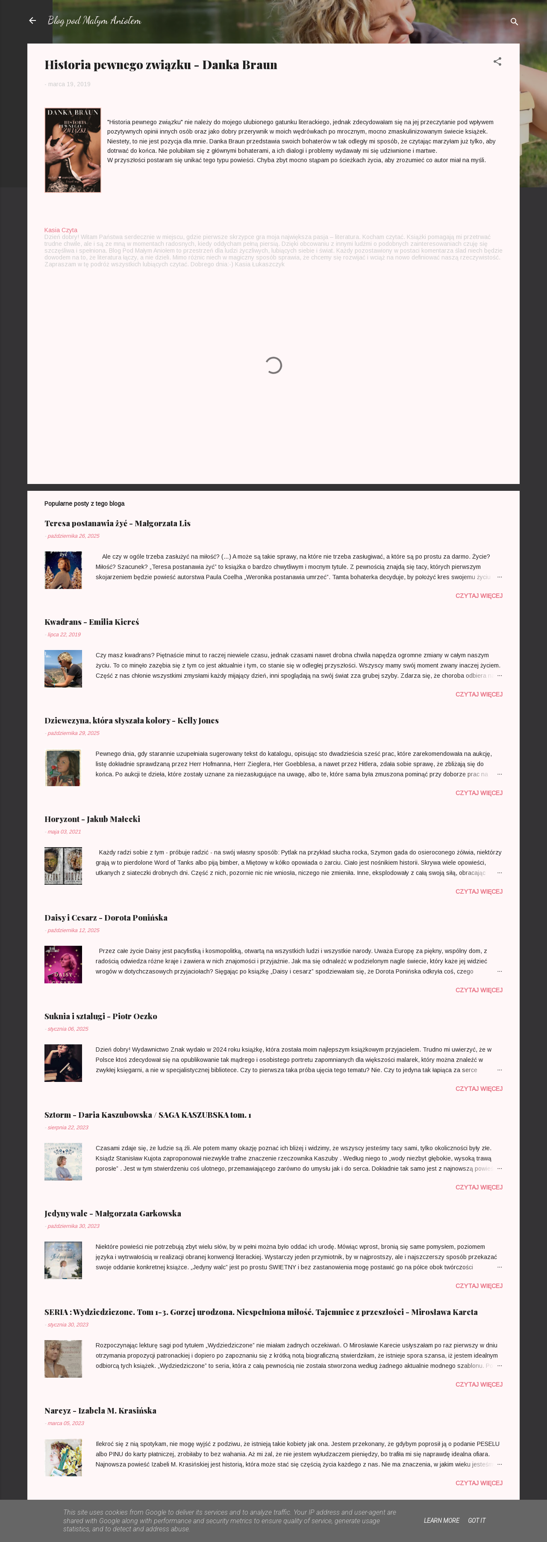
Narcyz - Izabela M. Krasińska (100, 1410)
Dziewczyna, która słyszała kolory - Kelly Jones (131, 720)
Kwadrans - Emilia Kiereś (91, 622)
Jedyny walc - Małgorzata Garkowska (112, 1213)
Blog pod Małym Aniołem (94, 20)
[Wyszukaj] (514, 23)
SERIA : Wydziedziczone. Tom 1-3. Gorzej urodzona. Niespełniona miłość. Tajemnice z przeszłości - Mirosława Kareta (261, 1312)
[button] (497, 63)
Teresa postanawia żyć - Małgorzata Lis (117, 523)
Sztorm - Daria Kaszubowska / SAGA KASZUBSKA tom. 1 (147, 1115)
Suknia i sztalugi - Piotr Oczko (100, 1016)
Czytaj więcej (479, 595)
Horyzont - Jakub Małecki (92, 819)
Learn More (441, 1520)
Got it (476, 1520)
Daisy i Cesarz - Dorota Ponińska (106, 917)
